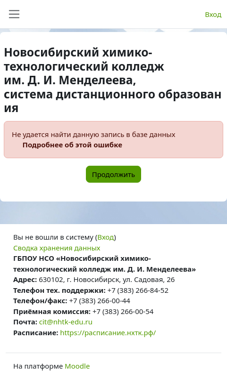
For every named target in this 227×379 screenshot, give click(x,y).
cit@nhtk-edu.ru (65, 321)
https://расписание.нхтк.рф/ (108, 332)
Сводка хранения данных (56, 247)
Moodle (77, 366)
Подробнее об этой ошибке (72, 144)
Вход (213, 14)
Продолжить (113, 174)
